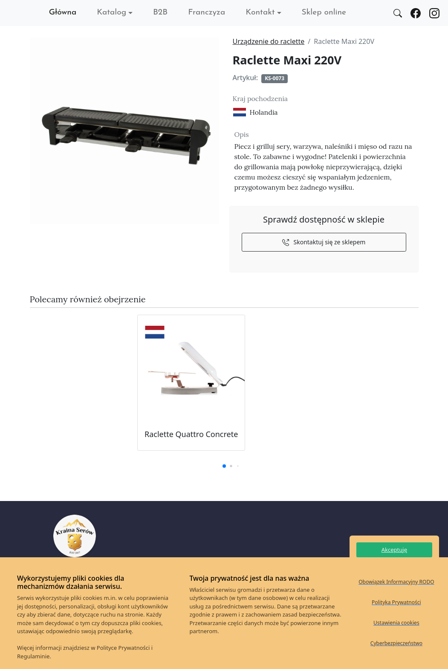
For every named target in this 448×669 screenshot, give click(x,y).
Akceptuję (394, 549)
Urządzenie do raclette (269, 41)
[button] (224, 466)
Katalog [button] (111, 13)
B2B (160, 13)
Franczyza (206, 13)
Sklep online (324, 13)
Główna (63, 13)
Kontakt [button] (260, 13)
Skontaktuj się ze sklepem (324, 242)
